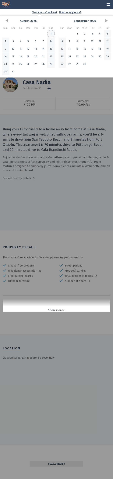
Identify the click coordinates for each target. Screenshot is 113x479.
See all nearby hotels (17, 178)
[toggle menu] (106, 4)
